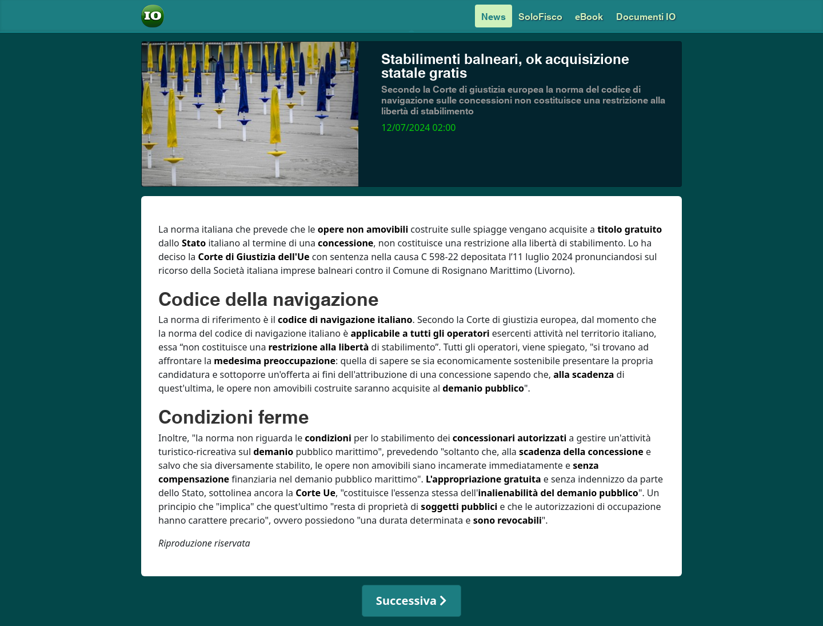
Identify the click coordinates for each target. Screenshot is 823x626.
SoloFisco (540, 15)
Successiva (411, 600)
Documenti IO (646, 15)
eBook (589, 15)
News (493, 15)
